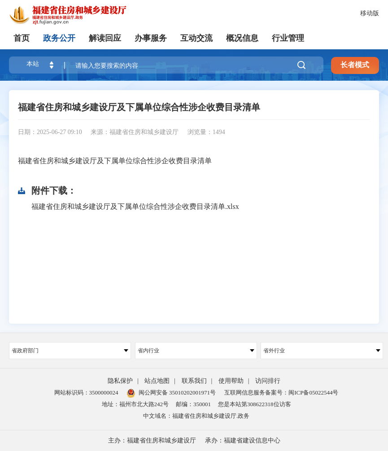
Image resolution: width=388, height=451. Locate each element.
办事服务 (151, 38)
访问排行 (267, 380)
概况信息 (242, 38)
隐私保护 (120, 380)
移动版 (369, 13)
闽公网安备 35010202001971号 (171, 392)
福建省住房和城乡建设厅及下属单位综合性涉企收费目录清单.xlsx (135, 206)
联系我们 (194, 380)
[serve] (76, 15)
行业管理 (288, 38)
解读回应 (105, 38)
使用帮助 (231, 380)
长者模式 (354, 65)
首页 (21, 38)
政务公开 (59, 38)
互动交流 (196, 38)
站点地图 (157, 380)
